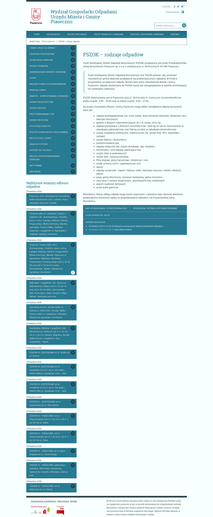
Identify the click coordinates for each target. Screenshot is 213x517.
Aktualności (53, 34)
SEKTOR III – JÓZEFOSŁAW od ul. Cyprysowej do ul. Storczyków (45, 403)
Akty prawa (36, 165)
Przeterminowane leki (42, 114)
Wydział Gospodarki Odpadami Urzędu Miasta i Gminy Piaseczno (84, 17)
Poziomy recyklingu (40, 150)
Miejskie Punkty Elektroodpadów (48, 84)
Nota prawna (63, 501)
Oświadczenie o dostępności (43, 501)
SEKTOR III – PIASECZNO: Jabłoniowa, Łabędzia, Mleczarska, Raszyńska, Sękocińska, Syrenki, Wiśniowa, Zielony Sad (49, 470)
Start (37, 34)
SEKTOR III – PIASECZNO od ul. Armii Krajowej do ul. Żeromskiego (47, 452)
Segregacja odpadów (41, 59)
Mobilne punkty (38, 90)
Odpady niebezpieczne (42, 102)
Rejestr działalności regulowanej (49, 132)
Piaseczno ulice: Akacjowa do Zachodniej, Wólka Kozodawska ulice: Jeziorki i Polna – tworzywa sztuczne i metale (50, 199)
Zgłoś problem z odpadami (108, 34)
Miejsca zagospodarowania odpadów (45, 158)
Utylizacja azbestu (40, 126)
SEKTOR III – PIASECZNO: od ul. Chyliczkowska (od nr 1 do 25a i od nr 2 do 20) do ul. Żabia (49, 419)
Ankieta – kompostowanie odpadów (49, 96)
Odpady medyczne (39, 120)
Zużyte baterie (38, 108)
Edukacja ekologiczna (42, 53)
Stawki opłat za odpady (42, 47)
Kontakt (175, 34)
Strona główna (48, 41)
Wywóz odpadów (39, 65)
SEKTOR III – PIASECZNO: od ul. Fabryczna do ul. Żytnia (45, 488)
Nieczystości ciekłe (40, 138)
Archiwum (35, 171)
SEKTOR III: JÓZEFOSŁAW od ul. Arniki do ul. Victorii (49, 354)
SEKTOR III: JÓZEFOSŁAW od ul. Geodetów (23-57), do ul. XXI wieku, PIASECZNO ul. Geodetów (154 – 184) (48, 370)
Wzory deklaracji (77, 34)
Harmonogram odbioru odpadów (48, 71)
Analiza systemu (39, 144)
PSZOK (33, 78)
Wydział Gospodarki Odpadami (147, 34)
